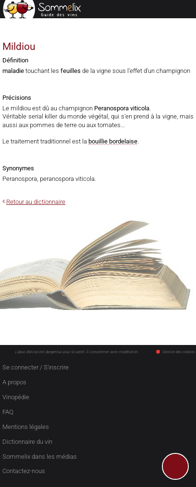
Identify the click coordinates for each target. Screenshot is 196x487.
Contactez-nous (23, 471)
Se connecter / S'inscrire (35, 367)
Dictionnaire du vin (27, 441)
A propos (14, 382)
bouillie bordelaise (112, 141)
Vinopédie (15, 397)
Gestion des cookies (175, 352)
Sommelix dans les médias (39, 456)
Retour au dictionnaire (35, 201)
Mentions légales (25, 426)
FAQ (7, 412)
